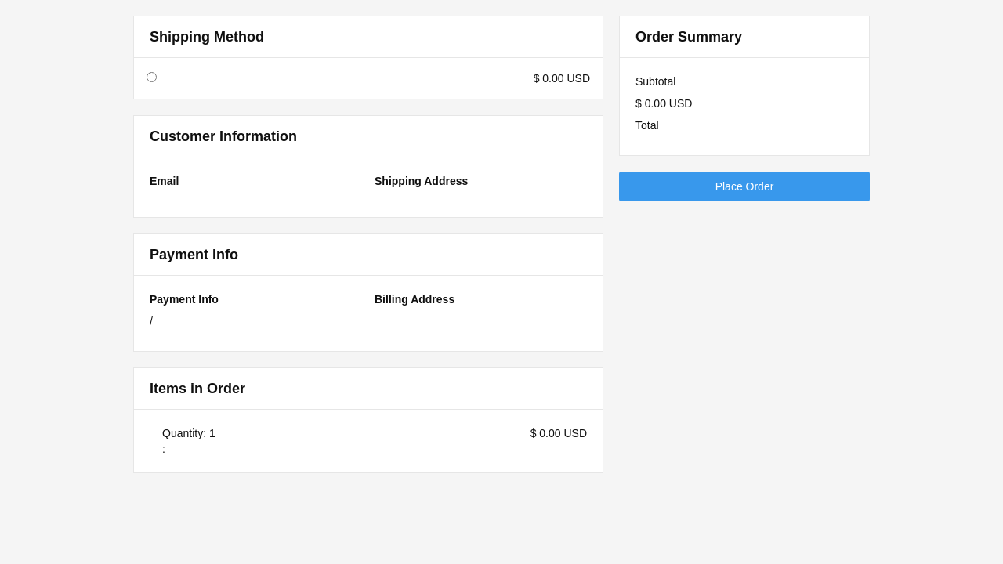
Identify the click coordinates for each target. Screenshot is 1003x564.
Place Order (744, 186)
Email (164, 181)
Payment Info (184, 299)
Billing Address (414, 299)
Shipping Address (421, 181)
